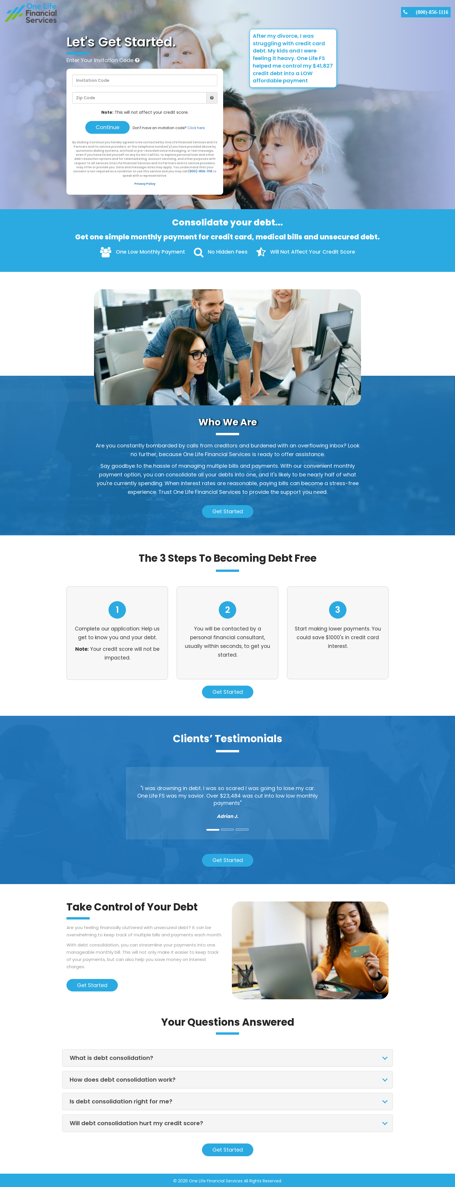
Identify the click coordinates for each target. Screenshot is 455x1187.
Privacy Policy (145, 183)
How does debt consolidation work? (123, 1079)
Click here (196, 127)
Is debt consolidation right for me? (121, 1100)
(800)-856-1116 (432, 12)
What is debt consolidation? (111, 1057)
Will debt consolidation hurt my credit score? (136, 1122)
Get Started (227, 510)
